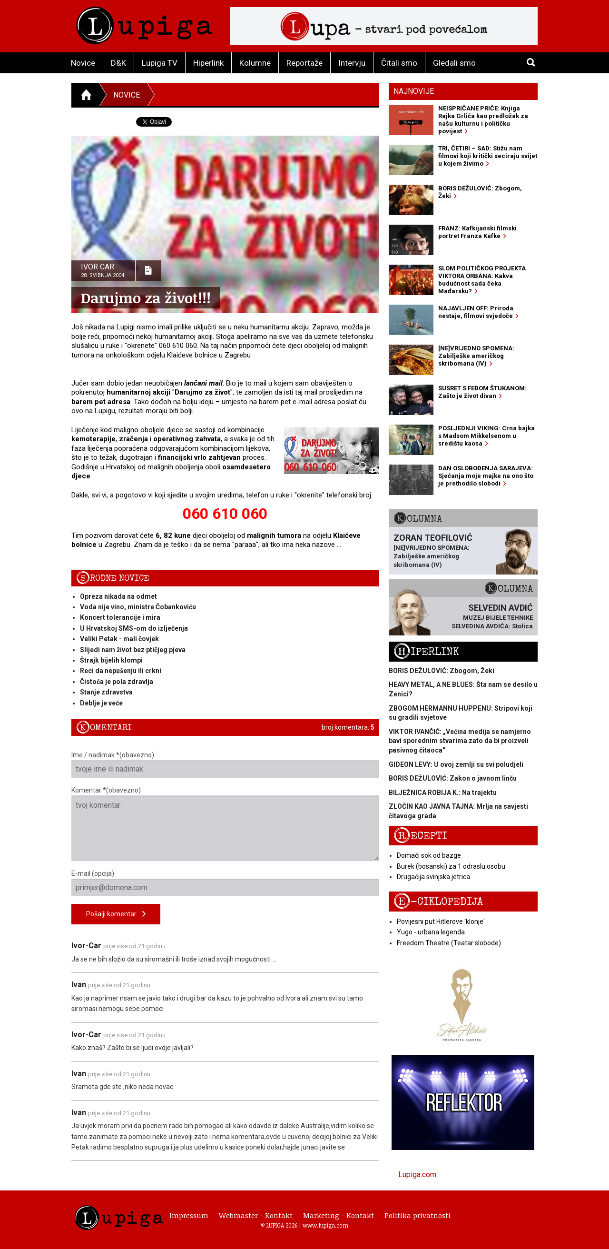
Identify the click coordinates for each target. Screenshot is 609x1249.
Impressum (188, 1215)
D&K (118, 63)
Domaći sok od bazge (429, 855)
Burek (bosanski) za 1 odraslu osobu (451, 866)
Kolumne (255, 63)
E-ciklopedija (438, 902)
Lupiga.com (417, 1174)
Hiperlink (208, 63)
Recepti (420, 836)
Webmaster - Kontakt (256, 1215)
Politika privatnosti (417, 1215)
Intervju (351, 63)
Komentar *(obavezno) (225, 823)
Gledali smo (454, 63)
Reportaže (304, 63)
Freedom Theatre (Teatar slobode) (449, 943)
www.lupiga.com (325, 1225)
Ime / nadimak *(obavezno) (225, 764)
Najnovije (413, 91)
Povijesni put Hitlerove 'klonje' (441, 921)
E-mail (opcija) (225, 883)
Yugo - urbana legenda (431, 932)
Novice (83, 63)
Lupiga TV (159, 63)
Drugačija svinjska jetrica (433, 877)
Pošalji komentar (116, 914)
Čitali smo (399, 63)
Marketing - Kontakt (338, 1215)
